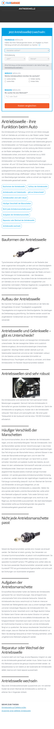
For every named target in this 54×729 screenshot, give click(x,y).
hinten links (34, 81)
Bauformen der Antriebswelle (14, 187)
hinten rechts (34, 79)
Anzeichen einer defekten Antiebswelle (16, 711)
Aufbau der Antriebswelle (37, 187)
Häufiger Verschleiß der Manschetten (17, 203)
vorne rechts (10, 79)
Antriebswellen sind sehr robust (15, 198)
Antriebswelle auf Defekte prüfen (14, 707)
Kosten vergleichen (27, 105)
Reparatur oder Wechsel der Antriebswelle (18, 220)
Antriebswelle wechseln (12, 226)
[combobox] (27, 96)
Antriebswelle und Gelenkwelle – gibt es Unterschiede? (23, 192)
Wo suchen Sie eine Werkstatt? (16, 93)
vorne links (9, 81)
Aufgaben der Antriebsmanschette (16, 215)
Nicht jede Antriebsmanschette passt (17, 209)
